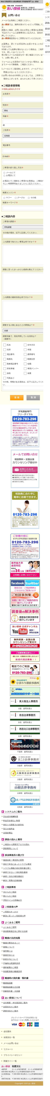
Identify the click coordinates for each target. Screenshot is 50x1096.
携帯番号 (29, 354)
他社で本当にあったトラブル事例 (17, 864)
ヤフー (7, 197)
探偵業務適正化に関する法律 (15, 931)
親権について (8, 947)
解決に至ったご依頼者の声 (14, 916)
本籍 (27, 349)
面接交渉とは (8, 955)
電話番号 (8, 354)
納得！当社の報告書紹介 (13, 876)
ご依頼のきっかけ (10, 912)
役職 (27, 364)
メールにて (9, 172)
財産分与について (10, 959)
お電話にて (9, 175)
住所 (7, 349)
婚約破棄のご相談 (10, 967)
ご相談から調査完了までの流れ (16, 844)
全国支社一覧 (9, 1037)
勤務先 (8, 359)
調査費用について (10, 848)
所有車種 (8, 368)
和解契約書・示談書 (11, 991)
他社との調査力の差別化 (13, 825)
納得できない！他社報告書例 (15, 872)
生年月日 (29, 345)
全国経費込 (8, 833)
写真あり (8, 378)
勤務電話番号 (10, 364)
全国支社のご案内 (10, 1007)
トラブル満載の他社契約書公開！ (17, 868)
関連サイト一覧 (10, 1061)
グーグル (20, 197)
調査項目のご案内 (10, 1011)
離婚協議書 (8, 983)
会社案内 (7, 1031)
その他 (32, 197)
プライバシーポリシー (13, 1055)
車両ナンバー (31, 368)
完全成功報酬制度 (10, 816)
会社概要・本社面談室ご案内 (15, 1003)
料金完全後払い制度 (11, 821)
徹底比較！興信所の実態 (13, 860)
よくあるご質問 (9, 927)
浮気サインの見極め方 (12, 900)
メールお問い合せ (11, 1043)
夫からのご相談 (9, 892)
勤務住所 (29, 359)
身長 (7, 373)
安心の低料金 (8, 829)
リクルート (8, 1049)
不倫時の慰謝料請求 (11, 963)
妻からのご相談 (9, 896)
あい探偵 (44, 62)
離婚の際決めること (11, 943)
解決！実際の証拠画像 (12, 880)
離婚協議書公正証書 (11, 987)
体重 (27, 373)
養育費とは (8, 951)
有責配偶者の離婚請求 (12, 971)
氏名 (7, 345)
